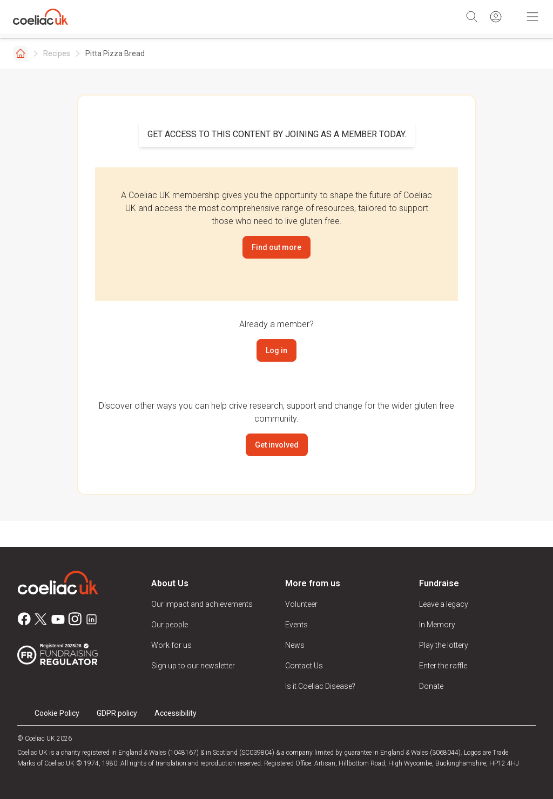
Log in (276, 350)
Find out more (276, 247)
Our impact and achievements (202, 604)
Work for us (171, 645)
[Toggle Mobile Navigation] (532, 16)
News (295, 645)
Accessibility (175, 713)
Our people (169, 624)
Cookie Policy (57, 713)
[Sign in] (495, 16)
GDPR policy (117, 713)
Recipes (56, 53)
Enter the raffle (443, 665)
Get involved (277, 445)
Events (296, 624)
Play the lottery (443, 645)
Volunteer (301, 604)
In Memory (437, 624)
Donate (431, 686)
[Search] (472, 16)
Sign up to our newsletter (193, 665)
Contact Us (304, 665)
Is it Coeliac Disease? (320, 686)
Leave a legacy (443, 604)
